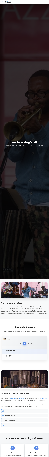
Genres (22, 137)
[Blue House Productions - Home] (6, 2)
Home (18, 137)
